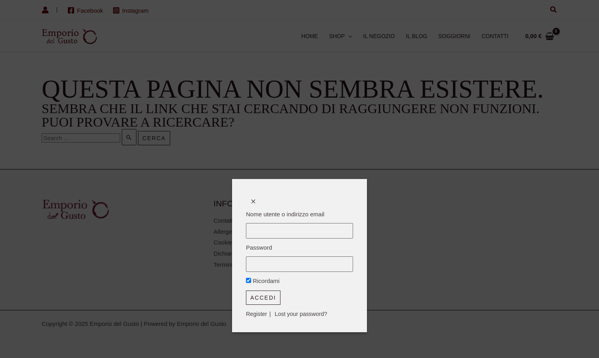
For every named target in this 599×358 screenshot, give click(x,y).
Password (259, 248)
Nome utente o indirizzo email (285, 214)
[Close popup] (253, 201)
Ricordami (263, 282)
